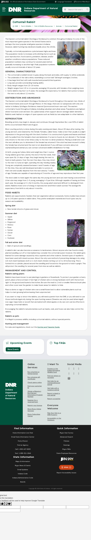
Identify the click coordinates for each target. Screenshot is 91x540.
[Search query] (76, 9)
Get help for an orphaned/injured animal (53, 383)
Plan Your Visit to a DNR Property (54, 414)
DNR (16, 26)
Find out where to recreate (53, 376)
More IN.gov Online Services (34, 410)
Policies (66, 441)
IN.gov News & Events (23, 465)
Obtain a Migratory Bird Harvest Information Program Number (35, 394)
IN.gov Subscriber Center (34, 415)
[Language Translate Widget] (64, 1)
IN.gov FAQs (66, 449)
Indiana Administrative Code (22, 478)
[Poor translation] (8, 503)
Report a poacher (53, 399)
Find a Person (23, 441)
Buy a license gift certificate (34, 378)
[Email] (78, 373)
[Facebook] (69, 368)
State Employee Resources (66, 453)
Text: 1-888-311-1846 (23, 453)
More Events (13, 349)
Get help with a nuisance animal (53, 389)
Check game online (35, 382)
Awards (22, 482)
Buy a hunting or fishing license (33, 373)
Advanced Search (66, 437)
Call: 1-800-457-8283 (22, 449)
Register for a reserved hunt (33, 401)
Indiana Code (23, 474)
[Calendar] (69, 378)
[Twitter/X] (74, 368)
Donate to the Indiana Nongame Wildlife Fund (53, 370)
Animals (59, 26)
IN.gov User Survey (66, 433)
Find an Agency (22, 445)
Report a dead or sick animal (53, 394)
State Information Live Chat (23, 433)
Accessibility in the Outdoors (54, 419)
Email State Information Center (22, 437)
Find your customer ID (35, 387)
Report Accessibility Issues (66, 473)
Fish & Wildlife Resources (44, 26)
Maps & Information (23, 461)
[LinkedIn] (74, 373)
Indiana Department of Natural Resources (41, 9)
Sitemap (66, 445)
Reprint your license (35, 405)
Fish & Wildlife (26, 26)
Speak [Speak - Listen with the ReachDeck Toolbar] (66, 467)
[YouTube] (69, 373)
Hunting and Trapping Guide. (48, 327)
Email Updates (22, 470)
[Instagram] (78, 368)
